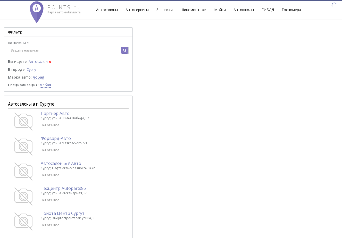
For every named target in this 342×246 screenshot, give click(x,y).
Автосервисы (137, 9)
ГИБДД (268, 9)
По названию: (18, 43)
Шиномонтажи (193, 9)
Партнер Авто (55, 113)
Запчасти (164, 9)
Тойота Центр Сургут (63, 213)
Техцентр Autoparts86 (63, 188)
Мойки (220, 9)
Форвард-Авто (56, 138)
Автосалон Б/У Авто (61, 163)
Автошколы (243, 9)
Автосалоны (107, 9)
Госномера (291, 9)
